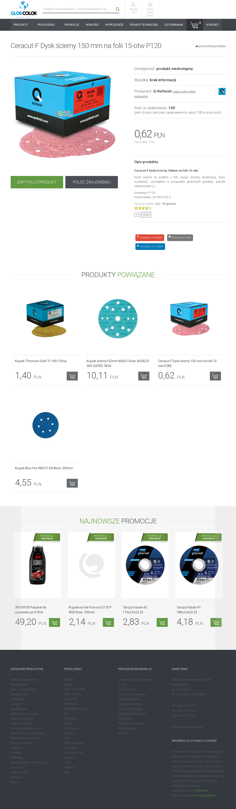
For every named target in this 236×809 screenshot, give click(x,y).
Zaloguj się (133, 11)
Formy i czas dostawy (132, 694)
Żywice (15, 782)
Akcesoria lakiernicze (24, 679)
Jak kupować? (127, 689)
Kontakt (123, 733)
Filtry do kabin (19, 684)
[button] (194, 25)
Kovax (68, 684)
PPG (67, 738)
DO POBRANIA (174, 24)
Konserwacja (19, 694)
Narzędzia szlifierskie (24, 738)
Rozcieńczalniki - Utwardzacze (30, 762)
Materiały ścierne (21, 723)
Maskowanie (19, 709)
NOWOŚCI (92, 24)
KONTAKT (212, 24)
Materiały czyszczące (24, 713)
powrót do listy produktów (210, 46)
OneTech (69, 679)
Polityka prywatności (131, 723)
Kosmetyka (17, 699)
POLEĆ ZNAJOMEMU (92, 182)
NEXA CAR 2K (73, 694)
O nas (122, 684)
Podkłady (16, 757)
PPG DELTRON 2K (75, 709)
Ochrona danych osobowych (135, 679)
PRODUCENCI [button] (48, 24)
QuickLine (70, 747)
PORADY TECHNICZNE (144, 24)
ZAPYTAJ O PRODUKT (37, 182)
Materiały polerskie (22, 718)
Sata (67, 762)
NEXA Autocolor (73, 743)
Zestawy (16, 777)
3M (66, 713)
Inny (66, 772)
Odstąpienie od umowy (132, 713)
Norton (68, 723)
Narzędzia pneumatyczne (27, 733)
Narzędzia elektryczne (25, 728)
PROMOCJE (71, 24)
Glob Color (70, 728)
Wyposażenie (19, 772)
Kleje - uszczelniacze (23, 689)
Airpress (69, 767)
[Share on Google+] (149, 237)
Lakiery (15, 704)
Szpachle (16, 767)
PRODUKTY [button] (22, 24)
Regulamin (125, 718)
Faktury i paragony (130, 704)
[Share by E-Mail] (180, 237)
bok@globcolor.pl (192, 727)
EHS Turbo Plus (74, 752)
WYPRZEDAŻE (114, 24)
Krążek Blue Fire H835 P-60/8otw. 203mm (44, 468)
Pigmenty (16, 747)
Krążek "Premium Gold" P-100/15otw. (41, 361)
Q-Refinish (70, 718)
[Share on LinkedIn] (150, 246)
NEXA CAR (71, 699)
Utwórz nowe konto (150, 12)
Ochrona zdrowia (21, 743)
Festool (68, 733)
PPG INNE (70, 704)
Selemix (69, 757)
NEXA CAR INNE (74, 689)
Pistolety (16, 752)
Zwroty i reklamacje (130, 709)
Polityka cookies (127, 728)
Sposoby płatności (129, 699)
